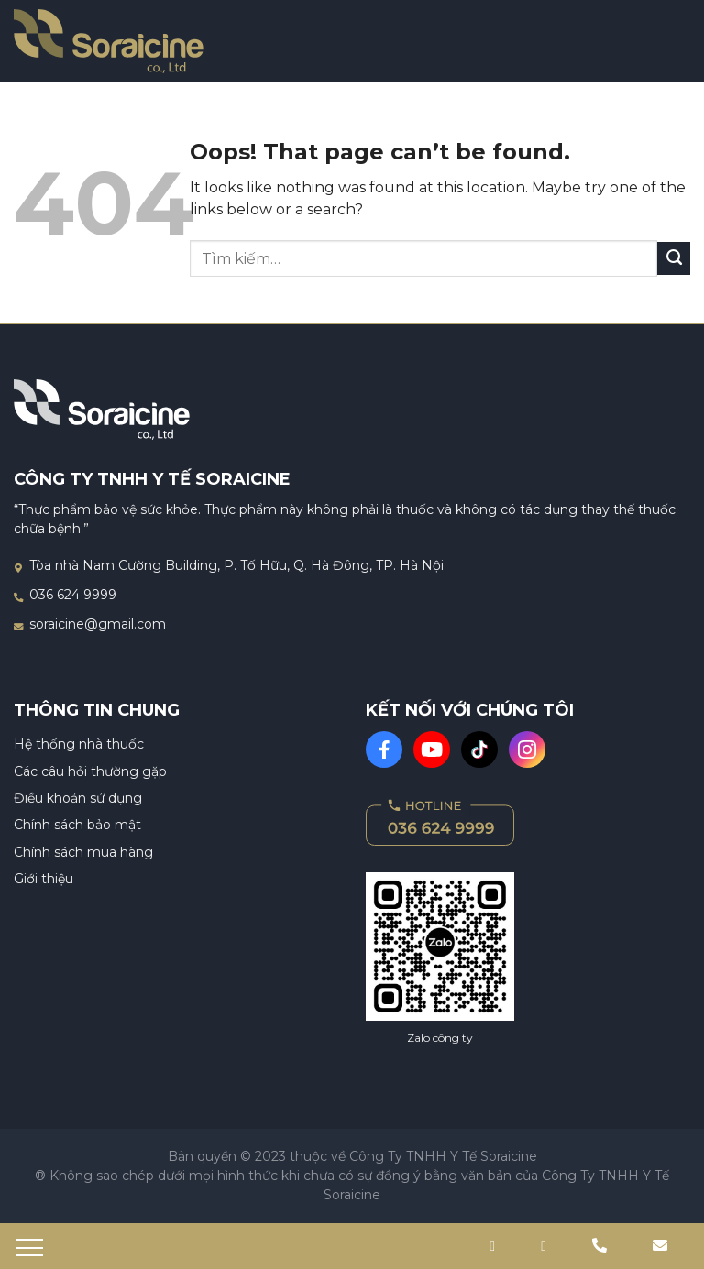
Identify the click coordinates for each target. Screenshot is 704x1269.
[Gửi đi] (673, 258)
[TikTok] (479, 749)
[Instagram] (527, 749)
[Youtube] (431, 749)
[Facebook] (384, 749)
